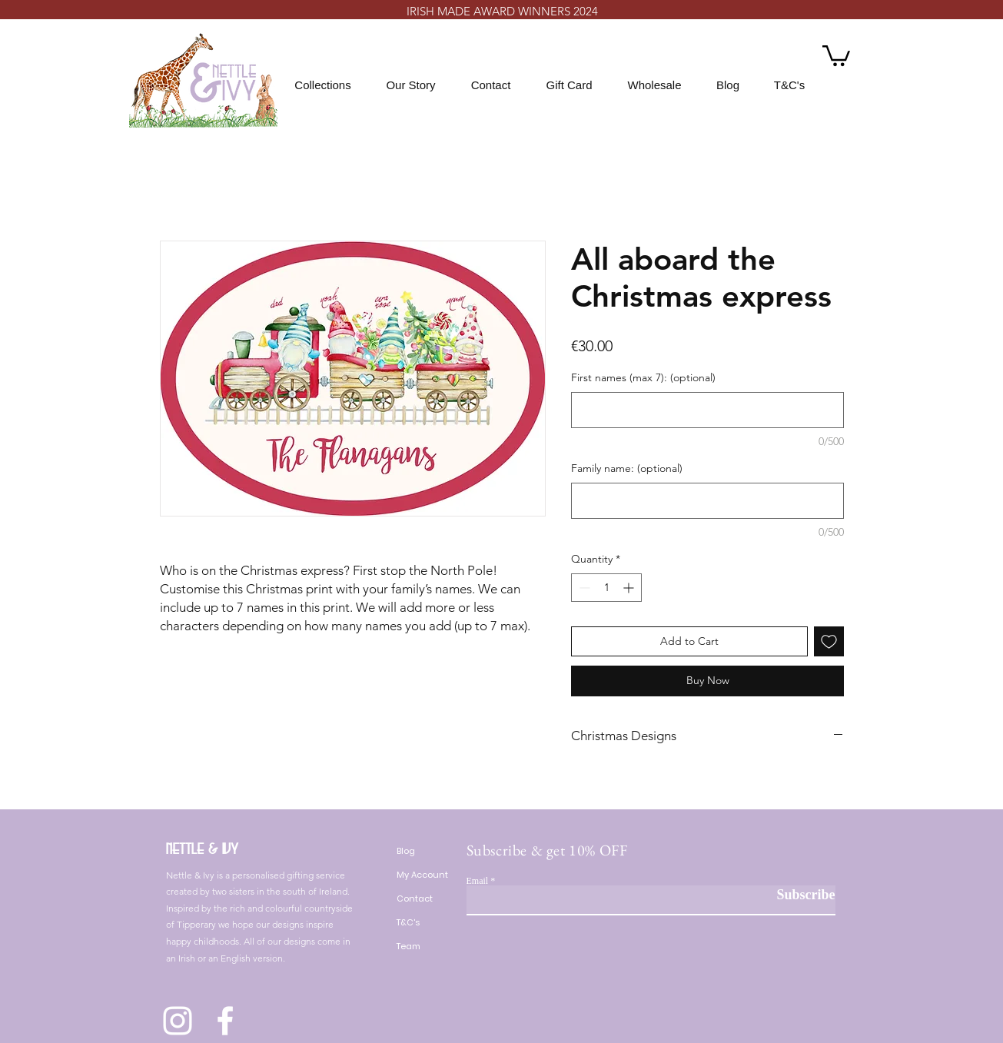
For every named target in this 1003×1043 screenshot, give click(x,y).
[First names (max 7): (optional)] (707, 410)
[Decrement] (583, 587)
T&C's (408, 922)
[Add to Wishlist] (829, 641)
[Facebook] (225, 1020)
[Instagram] (177, 1020)
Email (478, 880)
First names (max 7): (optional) (643, 377)
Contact (415, 898)
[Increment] (629, 587)
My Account (422, 875)
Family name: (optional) (627, 468)
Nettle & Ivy (202, 848)
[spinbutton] (606, 587)
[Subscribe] (796, 895)
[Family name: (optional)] (707, 501)
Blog (406, 851)
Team (408, 946)
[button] (836, 54)
